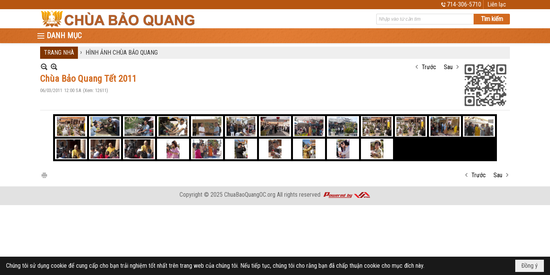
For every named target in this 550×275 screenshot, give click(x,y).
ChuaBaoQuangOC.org (249, 194)
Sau (448, 67)
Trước (429, 67)
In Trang (44, 175)
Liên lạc (496, 4)
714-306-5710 (464, 4)
